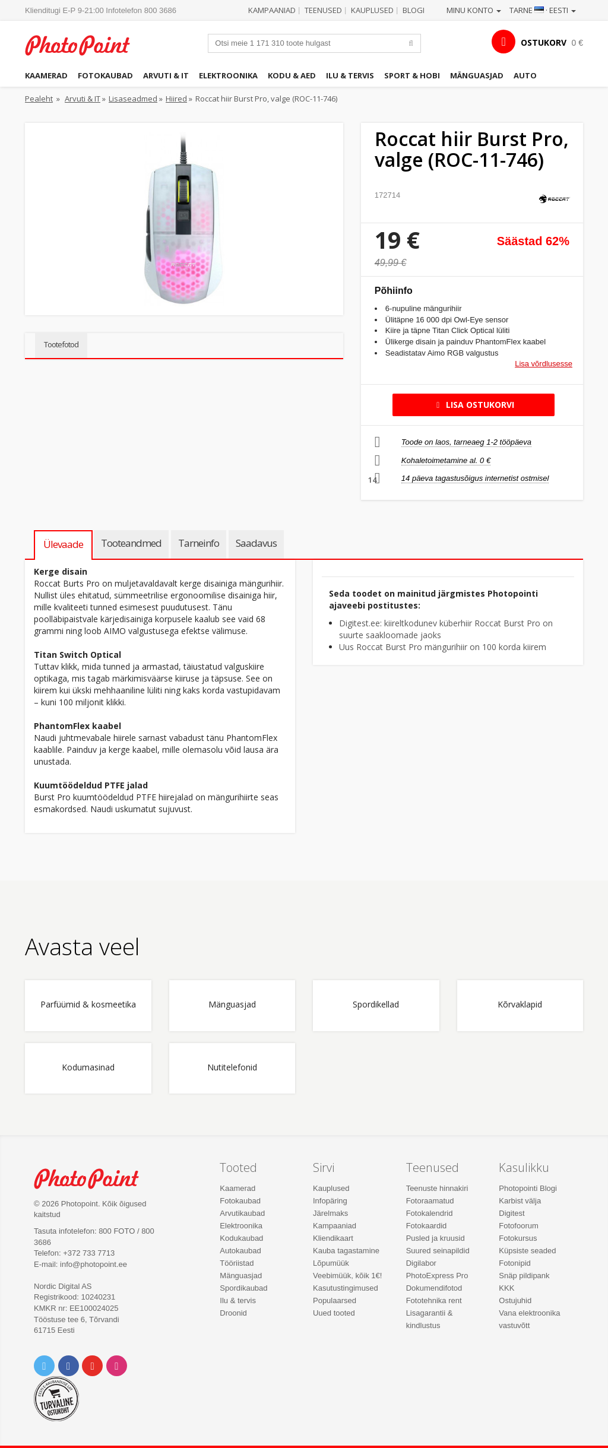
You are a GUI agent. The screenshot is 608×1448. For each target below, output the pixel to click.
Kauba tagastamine (346, 1250)
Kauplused (372, 10)
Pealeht (39, 98)
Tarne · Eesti (542, 10)
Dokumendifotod (434, 1288)
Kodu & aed (292, 75)
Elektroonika (228, 75)
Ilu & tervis (350, 75)
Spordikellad (376, 1005)
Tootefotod (61, 344)
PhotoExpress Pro (437, 1275)
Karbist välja (520, 1200)
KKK (506, 1288)
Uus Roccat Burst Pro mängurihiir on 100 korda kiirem (442, 646)
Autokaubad (240, 1250)
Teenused (323, 10)
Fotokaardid (426, 1225)
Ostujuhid (515, 1300)
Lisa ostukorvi (473, 404)
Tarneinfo (198, 543)
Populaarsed (334, 1300)
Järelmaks (330, 1213)
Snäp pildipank (524, 1275)
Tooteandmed (131, 543)
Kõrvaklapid (520, 1005)
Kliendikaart (333, 1238)
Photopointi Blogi (528, 1188)
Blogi (414, 10)
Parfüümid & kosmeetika (88, 1005)
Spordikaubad (243, 1288)
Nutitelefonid (232, 1068)
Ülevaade (63, 544)
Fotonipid (514, 1263)
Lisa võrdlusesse (543, 363)
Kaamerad (46, 75)
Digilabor (421, 1263)
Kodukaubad (241, 1238)
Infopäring (330, 1200)
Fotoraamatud (430, 1200)
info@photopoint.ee (93, 1264)
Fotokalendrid (429, 1213)
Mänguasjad (477, 75)
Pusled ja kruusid (435, 1238)
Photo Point (93, 1178)
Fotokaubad (105, 75)
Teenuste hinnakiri (437, 1188)
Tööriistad (237, 1263)
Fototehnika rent (434, 1300)
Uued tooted (334, 1312)
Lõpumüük (331, 1263)
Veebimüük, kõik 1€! (347, 1275)
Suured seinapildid (438, 1250)
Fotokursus (518, 1238)
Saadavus (256, 543)
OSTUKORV (543, 42)
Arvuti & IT (166, 75)
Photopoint (84, 45)
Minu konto (473, 10)
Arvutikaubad (242, 1213)
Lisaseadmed (133, 98)
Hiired (176, 98)
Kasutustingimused (345, 1288)
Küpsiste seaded (527, 1250)
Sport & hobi (412, 75)
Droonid (233, 1312)
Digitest (511, 1213)
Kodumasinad (88, 1068)
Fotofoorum (518, 1225)
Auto (525, 75)
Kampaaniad (272, 10)
